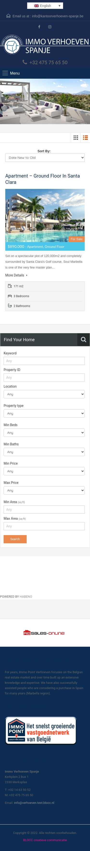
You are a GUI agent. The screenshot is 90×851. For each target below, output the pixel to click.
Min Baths (11, 444)
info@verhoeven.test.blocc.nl (34, 803)
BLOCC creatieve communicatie (45, 840)
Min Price (11, 463)
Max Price (11, 483)
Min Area (14, 502)
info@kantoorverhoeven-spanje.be (57, 16)
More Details (16, 275)
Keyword (10, 353)
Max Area (15, 518)
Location (10, 386)
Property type (14, 406)
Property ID (12, 370)
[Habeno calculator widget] (36, 574)
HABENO (26, 596)
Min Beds (11, 425)
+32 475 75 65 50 (49, 62)
